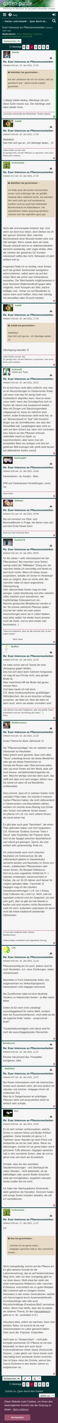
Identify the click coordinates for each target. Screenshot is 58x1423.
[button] (23, 47)
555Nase (19, 500)
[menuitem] (12, 15)
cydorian (37, 34)
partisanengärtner (11, 36)
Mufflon (15, 646)
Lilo (14, 947)
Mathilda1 (10, 1068)
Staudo (15, 52)
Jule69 (18, 121)
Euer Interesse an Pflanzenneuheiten (23, 27)
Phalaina (27, 34)
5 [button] (43, 47)
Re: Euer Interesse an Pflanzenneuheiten (28, 61)
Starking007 (20, 458)
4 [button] (39, 47)
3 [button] (35, 47)
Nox (16, 1111)
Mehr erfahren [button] (21, 1409)
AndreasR (27, 36)
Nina (19, 34)
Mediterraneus (19, 722)
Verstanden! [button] (17, 1417)
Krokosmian (18, 163)
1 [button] (27, 47)
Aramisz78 (19, 540)
